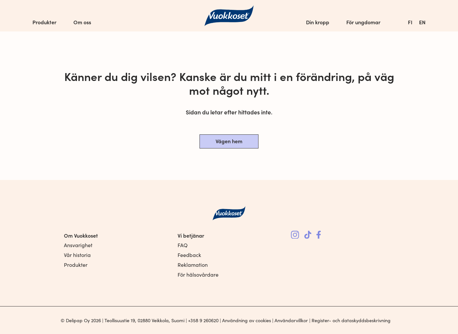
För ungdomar (363, 22)
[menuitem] (410, 22)
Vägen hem (229, 141)
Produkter (44, 22)
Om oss (82, 22)
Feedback (189, 254)
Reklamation (193, 264)
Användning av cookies (246, 320)
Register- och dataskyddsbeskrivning (351, 320)
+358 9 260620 (203, 320)
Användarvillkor (291, 320)
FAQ (183, 245)
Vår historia (77, 254)
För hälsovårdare (198, 274)
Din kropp (317, 22)
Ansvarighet (78, 245)
